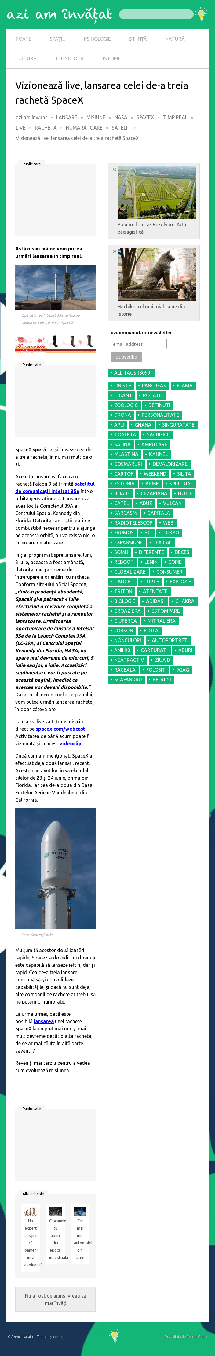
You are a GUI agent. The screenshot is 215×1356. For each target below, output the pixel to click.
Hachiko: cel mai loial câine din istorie (154, 282)
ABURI (185, 650)
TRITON (123, 591)
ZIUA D (162, 660)
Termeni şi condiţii (50, 1337)
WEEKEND (155, 473)
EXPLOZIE (180, 581)
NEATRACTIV (129, 660)
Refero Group (197, 1337)
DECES (182, 552)
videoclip (71, 743)
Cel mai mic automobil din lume (80, 1239)
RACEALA (125, 669)
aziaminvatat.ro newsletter (141, 332)
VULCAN (172, 503)
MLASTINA (126, 454)
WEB (168, 522)
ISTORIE (112, 58)
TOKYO (170, 532)
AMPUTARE (154, 444)
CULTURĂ (26, 58)
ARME (152, 483)
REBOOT (124, 562)
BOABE (122, 493)
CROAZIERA (127, 611)
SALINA (122, 444)
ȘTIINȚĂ (138, 39)
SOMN (121, 552)
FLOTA (151, 630)
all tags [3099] (133, 372)
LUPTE (151, 581)
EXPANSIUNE (128, 542)
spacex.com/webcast (60, 729)
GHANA (143, 425)
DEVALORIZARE (170, 464)
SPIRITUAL (181, 483)
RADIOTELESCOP (133, 522)
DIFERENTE (151, 552)
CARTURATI (154, 650)
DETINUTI (159, 405)
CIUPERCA (125, 620)
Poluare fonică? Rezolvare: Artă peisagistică (154, 200)
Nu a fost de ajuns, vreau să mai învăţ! (55, 1299)
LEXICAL (162, 542)
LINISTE (122, 385)
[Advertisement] (55, 202)
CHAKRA (185, 601)
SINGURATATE (178, 425)
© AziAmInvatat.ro (21, 1337)
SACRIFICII (158, 434)
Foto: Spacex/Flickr (37, 935)
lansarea (44, 1021)
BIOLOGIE (124, 601)
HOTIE (185, 493)
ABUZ (146, 503)
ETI (148, 532)
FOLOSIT (156, 669)
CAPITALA (159, 513)
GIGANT (123, 395)
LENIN (151, 562)
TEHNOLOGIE (70, 58)
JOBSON (123, 630)
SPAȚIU (58, 39)
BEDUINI (162, 679)
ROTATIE (153, 395)
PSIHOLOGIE (97, 39)
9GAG (182, 669)
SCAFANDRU (128, 679)
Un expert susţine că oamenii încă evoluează (30, 1243)
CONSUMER (169, 571)
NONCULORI (127, 640)
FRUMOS (124, 532)
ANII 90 (122, 650)
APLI (119, 425)
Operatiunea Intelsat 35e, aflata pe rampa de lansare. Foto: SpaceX (50, 319)
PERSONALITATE (160, 415)
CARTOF (123, 473)
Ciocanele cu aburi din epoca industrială (55, 1239)
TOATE (23, 39)
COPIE (175, 562)
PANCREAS (154, 385)
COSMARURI (128, 464)
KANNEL (158, 454)
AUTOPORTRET (170, 640)
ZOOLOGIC (126, 405)
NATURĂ (175, 39)
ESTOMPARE (165, 611)
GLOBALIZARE (130, 571)
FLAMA (185, 385)
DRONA (122, 415)
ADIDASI (155, 601)
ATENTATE (155, 591)
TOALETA (125, 434)
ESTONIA (124, 483)
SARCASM (125, 513)
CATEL (121, 503)
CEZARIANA (154, 493)
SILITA (184, 473)
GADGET (124, 581)
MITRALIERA (162, 620)
